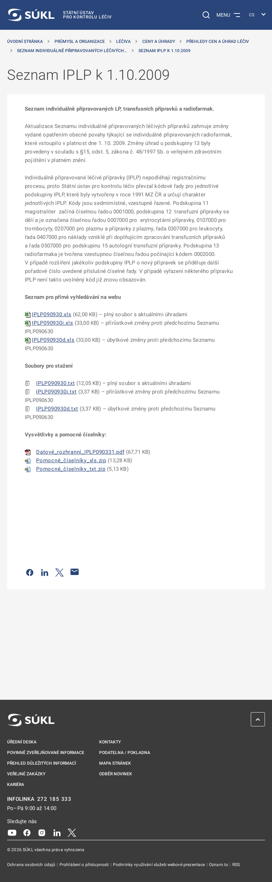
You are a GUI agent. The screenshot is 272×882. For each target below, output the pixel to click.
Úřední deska (21, 741)
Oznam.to (219, 864)
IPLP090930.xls (52, 314)
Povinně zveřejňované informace (45, 752)
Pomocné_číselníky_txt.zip (71, 469)
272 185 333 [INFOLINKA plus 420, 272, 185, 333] (54, 799)
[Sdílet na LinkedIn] (45, 572)
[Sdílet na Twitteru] (59, 572)
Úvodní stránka (25, 41)
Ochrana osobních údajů (31, 864)
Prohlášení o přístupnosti (85, 864)
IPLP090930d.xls (53, 340)
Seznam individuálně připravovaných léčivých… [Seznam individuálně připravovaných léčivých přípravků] (72, 50)
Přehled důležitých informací (41, 763)
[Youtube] (12, 832)
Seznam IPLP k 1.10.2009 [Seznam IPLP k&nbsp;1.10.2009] (164, 50)
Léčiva (123, 41)
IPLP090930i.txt (56, 392)
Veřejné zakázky (26, 773)
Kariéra (15, 784)
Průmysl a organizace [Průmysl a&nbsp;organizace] (80, 41)
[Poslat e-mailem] (75, 572)
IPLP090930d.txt (57, 409)
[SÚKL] (59, 15)
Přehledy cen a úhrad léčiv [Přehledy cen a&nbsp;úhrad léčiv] (217, 41)
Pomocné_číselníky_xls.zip (71, 460)
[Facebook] (27, 832)
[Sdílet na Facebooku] (30, 572)
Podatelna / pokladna (124, 752)
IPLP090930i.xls (52, 323)
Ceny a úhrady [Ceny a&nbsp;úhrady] (158, 41)
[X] (72, 832)
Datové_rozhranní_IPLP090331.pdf (80, 452)
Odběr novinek (115, 773)
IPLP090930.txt (55, 383)
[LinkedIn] (57, 832)
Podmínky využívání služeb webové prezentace (159, 864)
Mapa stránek (115, 763)
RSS (236, 864)
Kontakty (110, 741)
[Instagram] (42, 832)
